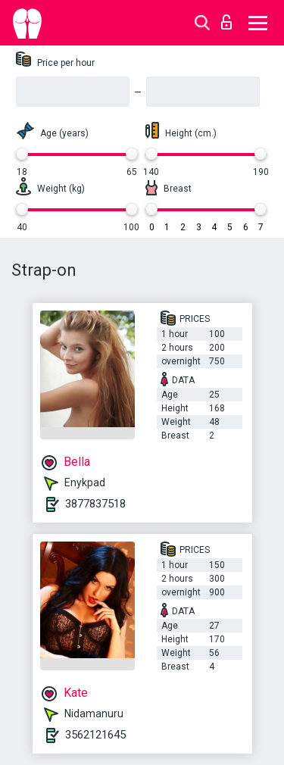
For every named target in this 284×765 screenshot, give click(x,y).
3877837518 (95, 504)
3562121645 (95, 735)
